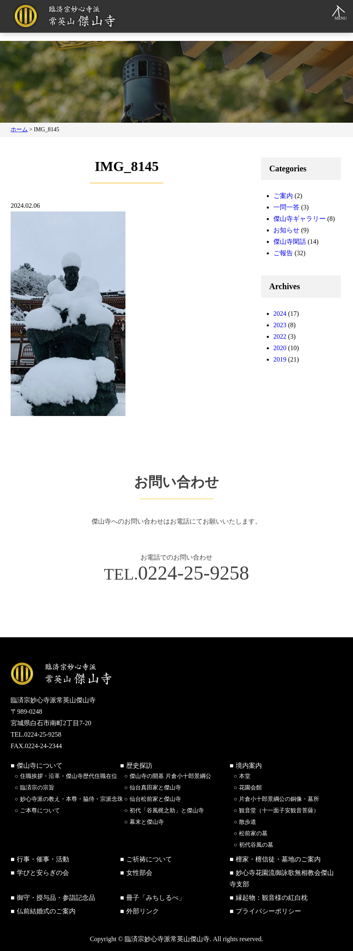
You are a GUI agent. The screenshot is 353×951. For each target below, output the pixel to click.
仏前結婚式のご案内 (46, 911)
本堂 (244, 776)
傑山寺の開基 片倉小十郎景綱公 (170, 776)
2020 (279, 347)
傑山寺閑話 (289, 241)
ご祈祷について (149, 859)
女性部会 (139, 872)
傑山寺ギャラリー (299, 218)
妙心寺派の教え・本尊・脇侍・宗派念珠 (71, 799)
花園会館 (250, 788)
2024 (279, 313)
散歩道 (247, 822)
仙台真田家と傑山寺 (155, 788)
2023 (279, 324)
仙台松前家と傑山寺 (155, 799)
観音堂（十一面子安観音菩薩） (279, 810)
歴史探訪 (139, 765)
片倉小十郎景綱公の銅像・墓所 (279, 799)
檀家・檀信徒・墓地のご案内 (278, 859)
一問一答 (286, 207)
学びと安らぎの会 (43, 872)
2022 (279, 336)
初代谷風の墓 (256, 845)
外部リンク (142, 911)
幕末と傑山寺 (147, 822)
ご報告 (283, 253)
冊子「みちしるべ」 (155, 897)
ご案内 (283, 195)
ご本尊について (40, 810)
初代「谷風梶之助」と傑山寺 (167, 810)
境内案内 (249, 765)
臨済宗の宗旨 (37, 788)
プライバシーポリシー (268, 911)
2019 (279, 359)
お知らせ (286, 230)
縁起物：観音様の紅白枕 (272, 897)
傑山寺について (40, 765)
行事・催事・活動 (43, 859)
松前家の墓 (253, 833)
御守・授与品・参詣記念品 (56, 897)
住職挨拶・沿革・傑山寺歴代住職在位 (68, 776)
